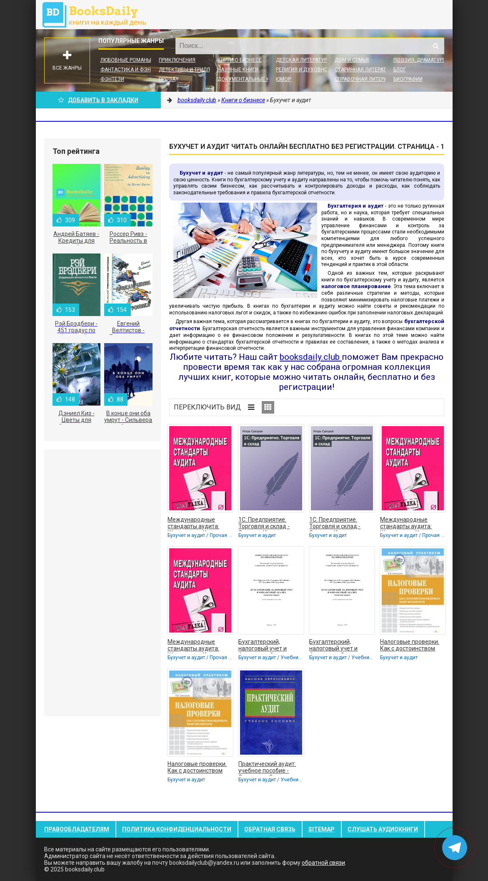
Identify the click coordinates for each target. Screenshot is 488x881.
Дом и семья (352, 60)
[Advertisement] (102, 583)
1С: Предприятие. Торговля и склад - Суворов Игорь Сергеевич (264, 523)
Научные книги (238, 70)
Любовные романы (125, 60)
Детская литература (303, 60)
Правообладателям (76, 829)
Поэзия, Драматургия (422, 60)
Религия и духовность (306, 70)
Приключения (177, 60)
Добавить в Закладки (98, 100)
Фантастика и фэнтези (131, 70)
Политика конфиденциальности (176, 829)
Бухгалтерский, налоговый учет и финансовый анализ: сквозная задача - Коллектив (266, 645)
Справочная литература (367, 79)
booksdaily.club (98, 14)
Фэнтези (112, 79)
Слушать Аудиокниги (383, 829)
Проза (167, 79)
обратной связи (323, 862)
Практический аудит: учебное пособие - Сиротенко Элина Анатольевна (267, 768)
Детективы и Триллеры (189, 70)
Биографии (408, 79)
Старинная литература (365, 70)
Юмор (283, 79)
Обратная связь (269, 829)
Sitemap (321, 829)
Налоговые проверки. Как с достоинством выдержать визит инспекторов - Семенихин (409, 645)
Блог (399, 70)
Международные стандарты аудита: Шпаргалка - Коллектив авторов (200, 523)
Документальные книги (250, 79)
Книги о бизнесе (240, 60)
